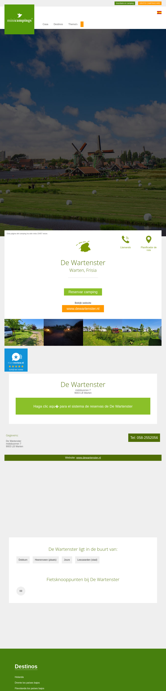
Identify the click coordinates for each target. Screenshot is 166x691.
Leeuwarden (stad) (87, 560)
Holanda (19, 677)
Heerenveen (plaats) (46, 560)
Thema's (73, 24)
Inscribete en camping (124, 3)
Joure (67, 560)
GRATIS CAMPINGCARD (150, 3)
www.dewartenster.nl (83, 309)
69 (21, 591)
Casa (45, 24)
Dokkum (23, 560)
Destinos (58, 24)
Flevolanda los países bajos (29, 688)
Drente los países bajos (27, 682)
